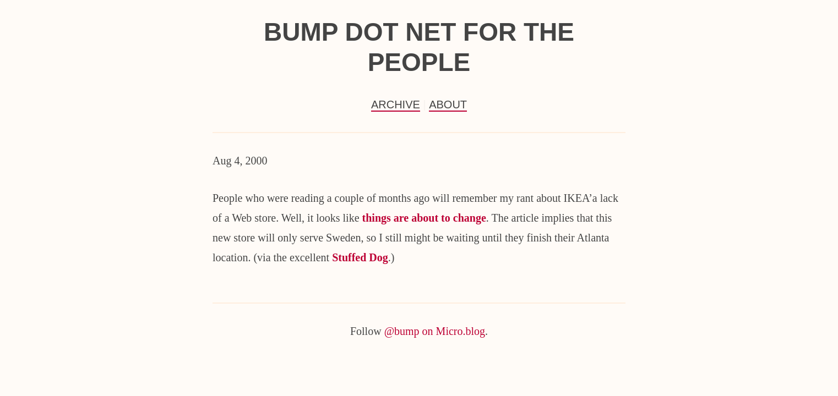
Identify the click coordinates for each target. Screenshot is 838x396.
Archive (395, 104)
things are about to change (424, 218)
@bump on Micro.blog (434, 331)
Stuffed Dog (360, 257)
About (448, 104)
